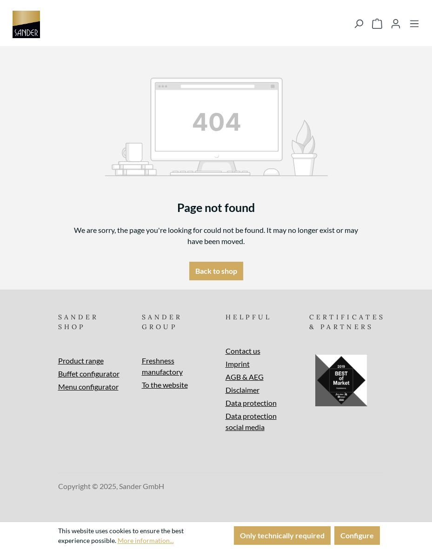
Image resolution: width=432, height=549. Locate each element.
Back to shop (216, 270)
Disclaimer (242, 389)
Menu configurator (88, 386)
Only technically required (282, 535)
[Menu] (414, 23)
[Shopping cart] (377, 23)
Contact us (243, 350)
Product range (81, 360)
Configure (357, 535)
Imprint (238, 363)
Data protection (251, 402)
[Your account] (395, 23)
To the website (165, 384)
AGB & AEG (245, 376)
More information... (146, 540)
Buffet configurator (89, 373)
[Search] (358, 23)
